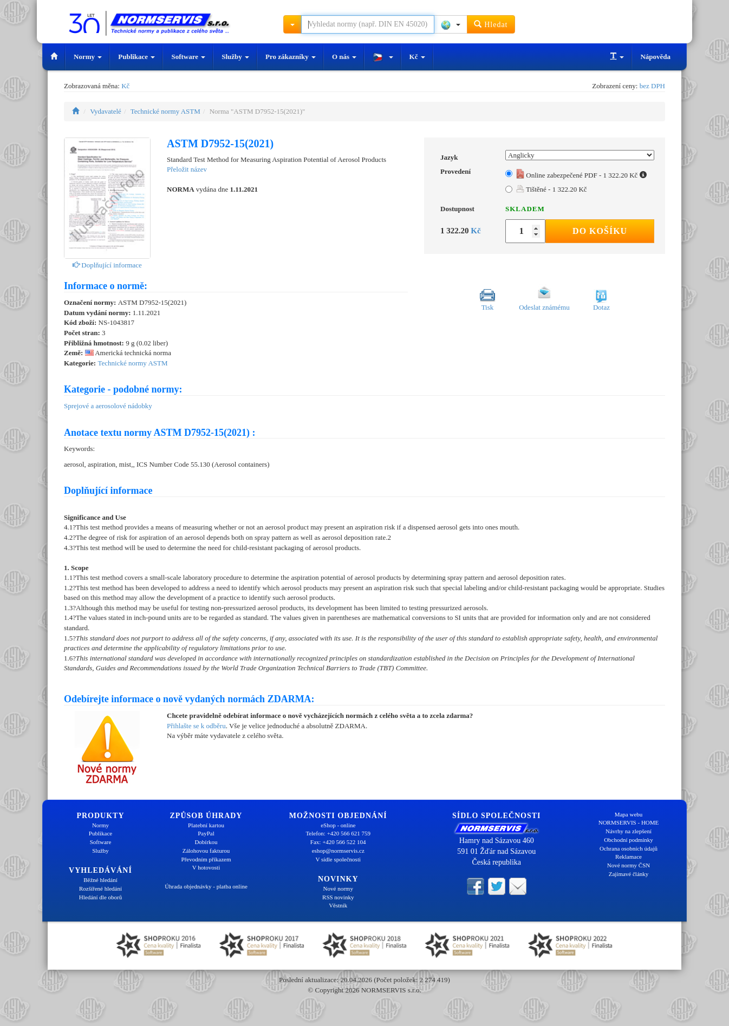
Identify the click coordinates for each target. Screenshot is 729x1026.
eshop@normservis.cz (338, 850)
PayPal (206, 833)
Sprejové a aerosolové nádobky (108, 406)
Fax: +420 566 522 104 (338, 842)
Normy (88, 57)
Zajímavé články (629, 874)
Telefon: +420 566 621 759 (337, 833)
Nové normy (338, 888)
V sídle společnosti (338, 859)
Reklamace (628, 856)
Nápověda (655, 57)
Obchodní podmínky (628, 840)
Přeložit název (187, 169)
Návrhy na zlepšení (629, 831)
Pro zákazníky (290, 57)
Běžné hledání (100, 880)
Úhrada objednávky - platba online (206, 886)
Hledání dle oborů (100, 897)
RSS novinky (338, 897)
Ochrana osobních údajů (629, 848)
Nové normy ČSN (628, 865)
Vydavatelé (105, 111)
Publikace (136, 57)
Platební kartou (206, 825)
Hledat (491, 24)
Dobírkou (205, 842)
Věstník (338, 905)
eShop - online (338, 825)
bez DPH (652, 86)
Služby (235, 57)
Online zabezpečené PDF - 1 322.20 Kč (581, 175)
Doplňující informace (107, 265)
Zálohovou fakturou (206, 850)
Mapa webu (629, 814)
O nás (344, 57)
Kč (417, 57)
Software (188, 57)
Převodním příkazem (206, 859)
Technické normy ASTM (165, 111)
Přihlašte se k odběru (196, 726)
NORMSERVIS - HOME (628, 822)
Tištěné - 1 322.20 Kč (551, 189)
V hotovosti (206, 867)
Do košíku (599, 231)
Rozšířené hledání (100, 888)
